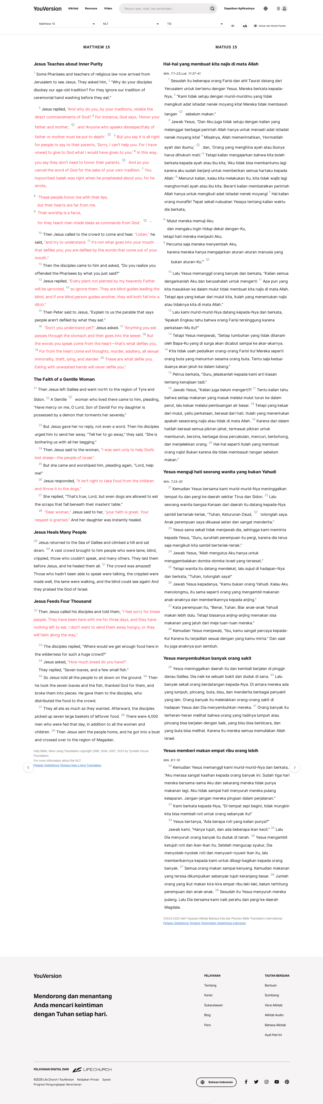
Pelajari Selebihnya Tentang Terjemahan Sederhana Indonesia (204, 923)
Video (108, 8)
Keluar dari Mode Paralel (270, 26)
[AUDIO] (232, 25)
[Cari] (163, 8)
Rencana (91, 8)
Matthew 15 (67, 23)
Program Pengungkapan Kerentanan (57, 1084)
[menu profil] (281, 8)
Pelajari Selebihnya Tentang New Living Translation (67, 765)
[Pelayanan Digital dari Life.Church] (162, 1067)
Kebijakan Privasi (88, 1079)
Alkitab (73, 8)
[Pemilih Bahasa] (265, 8)
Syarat (106, 1079)
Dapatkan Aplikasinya (239, 8)
